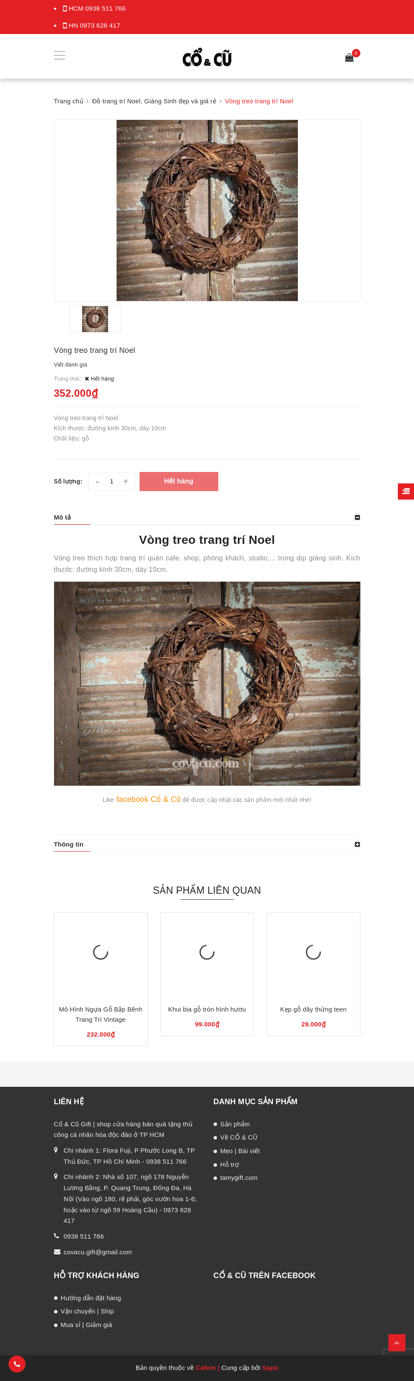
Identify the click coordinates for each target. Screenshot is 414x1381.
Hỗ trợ (229, 1164)
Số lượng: (68, 481)
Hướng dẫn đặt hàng (91, 1297)
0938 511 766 (106, 8)
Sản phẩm (235, 1124)
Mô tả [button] (62, 517)
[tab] (207, 517)
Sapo (271, 1367)
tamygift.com (239, 1177)
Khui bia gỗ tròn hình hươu (207, 1009)
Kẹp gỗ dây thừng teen (313, 1009)
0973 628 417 (100, 25)
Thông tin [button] (69, 844)
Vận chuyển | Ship (87, 1311)
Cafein (206, 1367)
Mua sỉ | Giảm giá (86, 1324)
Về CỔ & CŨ (239, 1137)
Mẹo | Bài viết (240, 1150)
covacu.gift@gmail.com (98, 1252)
